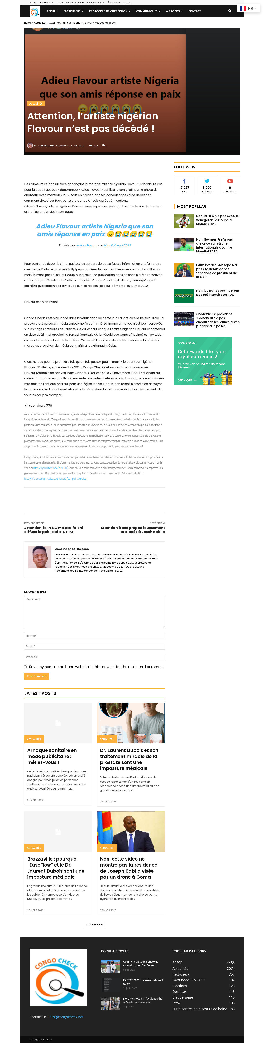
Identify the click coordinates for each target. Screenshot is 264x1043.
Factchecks (46, 2)
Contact (127, 2)
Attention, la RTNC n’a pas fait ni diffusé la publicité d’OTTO (53, 529)
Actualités (40, 22)
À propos (114, 2)
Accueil (33, 2)
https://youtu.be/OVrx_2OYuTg (50, 468)
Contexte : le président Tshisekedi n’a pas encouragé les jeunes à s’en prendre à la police (218, 320)
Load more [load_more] (94, 924)
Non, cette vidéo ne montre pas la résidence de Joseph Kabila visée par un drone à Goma (128, 868)
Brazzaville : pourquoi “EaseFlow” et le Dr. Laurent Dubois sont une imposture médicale (55, 868)
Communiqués (95, 2)
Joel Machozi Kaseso (51, 145)
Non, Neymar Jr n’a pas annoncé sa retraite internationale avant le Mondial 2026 (214, 245)
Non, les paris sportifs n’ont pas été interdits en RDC (217, 292)
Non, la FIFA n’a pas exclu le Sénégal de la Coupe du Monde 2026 (217, 220)
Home (27, 22)
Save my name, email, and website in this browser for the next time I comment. (96, 666)
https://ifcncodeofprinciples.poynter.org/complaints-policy (55, 478)
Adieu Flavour (87, 245)
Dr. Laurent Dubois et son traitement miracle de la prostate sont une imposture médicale (129, 759)
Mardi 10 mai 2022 (117, 245)
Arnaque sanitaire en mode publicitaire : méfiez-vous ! (52, 756)
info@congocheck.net (66, 1017)
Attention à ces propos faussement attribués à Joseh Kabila (132, 529)
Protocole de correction (70, 2)
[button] (230, 11)
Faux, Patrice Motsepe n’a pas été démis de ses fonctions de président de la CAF (216, 271)
